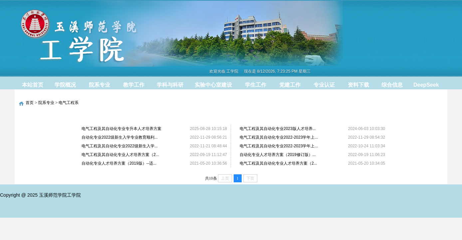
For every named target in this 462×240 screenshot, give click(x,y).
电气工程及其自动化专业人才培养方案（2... (120, 154)
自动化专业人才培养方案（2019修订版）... (278, 154)
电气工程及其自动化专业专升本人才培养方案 (121, 128)
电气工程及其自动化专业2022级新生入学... (120, 146)
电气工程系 (69, 102)
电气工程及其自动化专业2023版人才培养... (278, 128)
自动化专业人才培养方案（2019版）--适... (119, 163)
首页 (30, 102)
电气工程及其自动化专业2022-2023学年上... (279, 137)
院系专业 (46, 102)
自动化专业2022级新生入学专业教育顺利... (120, 137)
